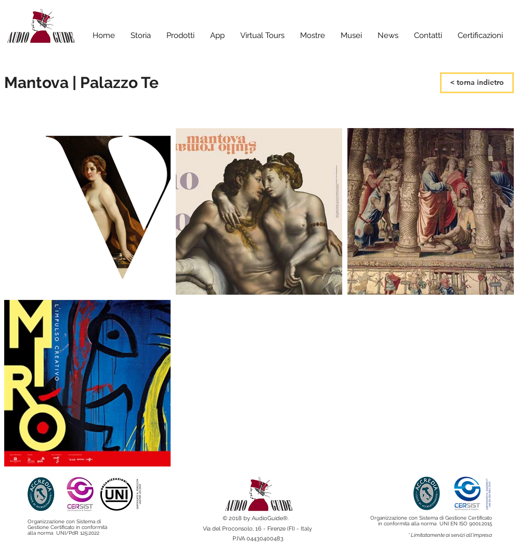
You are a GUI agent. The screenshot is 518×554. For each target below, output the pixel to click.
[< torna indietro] (477, 82)
